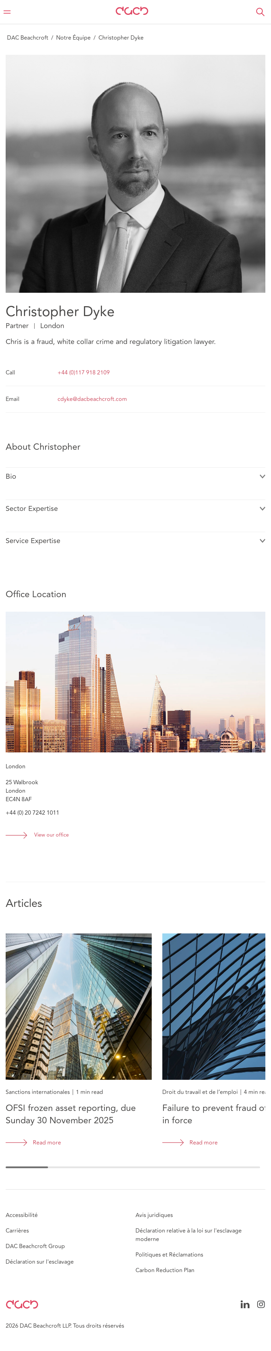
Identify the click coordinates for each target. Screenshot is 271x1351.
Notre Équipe (73, 38)
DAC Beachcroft (27, 38)
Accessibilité (22, 1215)
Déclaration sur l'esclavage (40, 1262)
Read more (47, 1143)
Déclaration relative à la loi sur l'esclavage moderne (189, 1235)
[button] (260, 12)
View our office (51, 835)
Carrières (17, 1231)
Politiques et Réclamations (169, 1255)
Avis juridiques (154, 1215)
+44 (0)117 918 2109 (84, 372)
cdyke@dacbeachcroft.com (92, 399)
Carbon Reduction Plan (165, 1270)
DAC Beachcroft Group (35, 1246)
